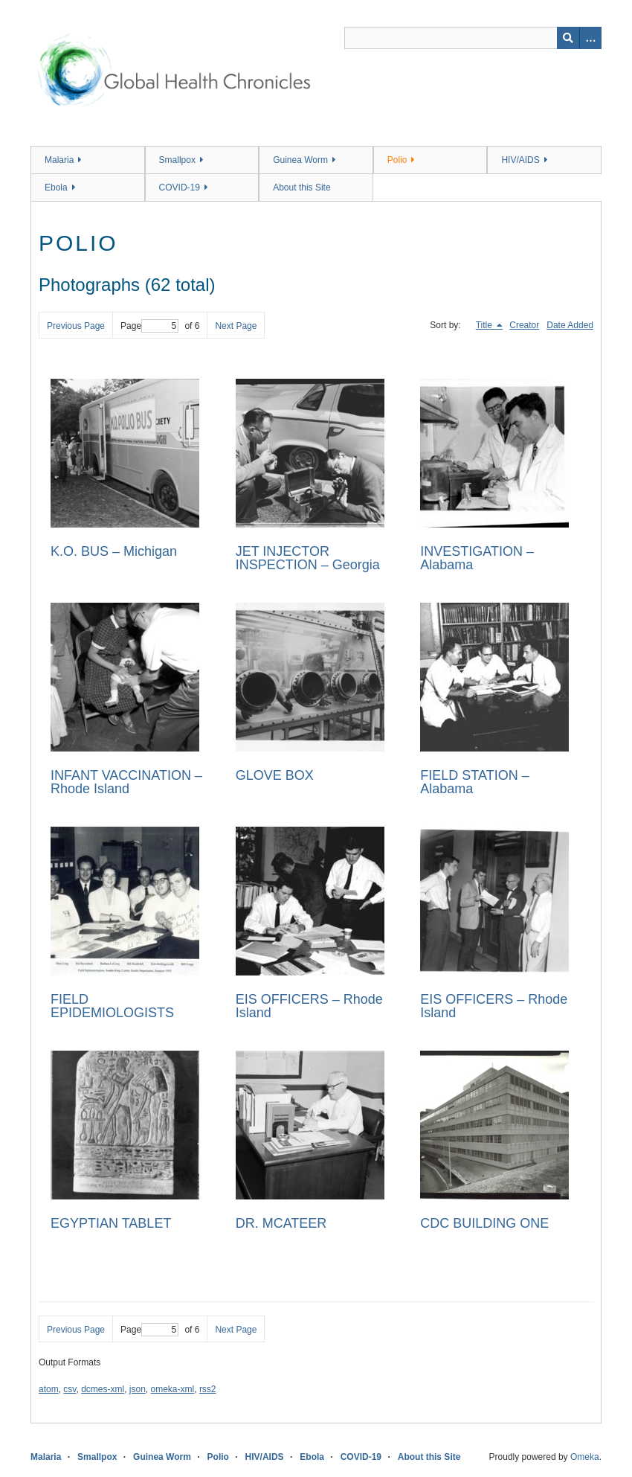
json (137, 1389)
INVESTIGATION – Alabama (477, 558)
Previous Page (76, 326)
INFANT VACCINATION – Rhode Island (126, 782)
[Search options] (590, 38)
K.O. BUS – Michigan (114, 551)
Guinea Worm (300, 160)
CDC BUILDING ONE (484, 1223)
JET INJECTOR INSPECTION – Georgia (308, 558)
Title (485, 325)
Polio (397, 160)
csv (69, 1389)
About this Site (301, 187)
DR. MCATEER (281, 1223)
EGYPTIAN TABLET (111, 1223)
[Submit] (568, 38)
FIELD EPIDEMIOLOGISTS (112, 1006)
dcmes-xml (102, 1389)
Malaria (59, 160)
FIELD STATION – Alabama (474, 782)
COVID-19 (179, 187)
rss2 (207, 1389)
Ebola (56, 187)
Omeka (584, 1457)
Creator (524, 325)
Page (149, 326)
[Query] (473, 38)
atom (49, 1389)
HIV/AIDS (520, 160)
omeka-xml (173, 1389)
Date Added (569, 325)
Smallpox (177, 160)
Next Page (236, 326)
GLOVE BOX (275, 775)
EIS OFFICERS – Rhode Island (309, 1006)
